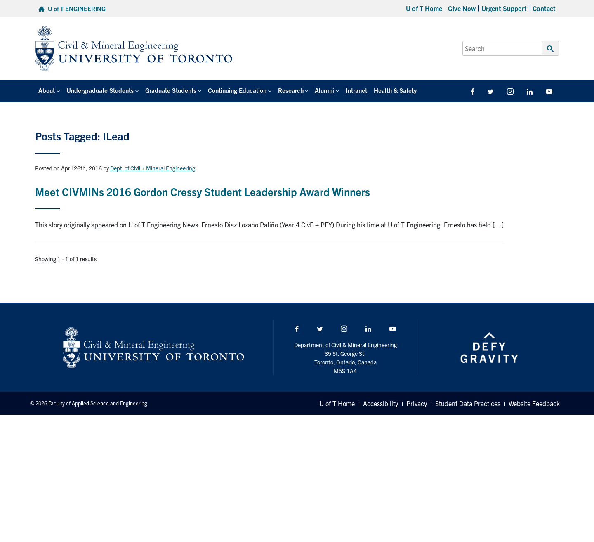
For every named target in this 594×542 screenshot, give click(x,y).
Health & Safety (395, 90)
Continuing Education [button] (237, 90)
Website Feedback (534, 403)
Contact (544, 8)
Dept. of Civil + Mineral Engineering (152, 168)
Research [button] (291, 90)
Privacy (416, 403)
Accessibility (380, 403)
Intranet (356, 90)
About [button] (46, 90)
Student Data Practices (467, 403)
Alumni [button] (324, 90)
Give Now (462, 8)
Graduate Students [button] (170, 90)
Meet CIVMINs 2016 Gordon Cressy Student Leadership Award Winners (202, 191)
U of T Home (424, 8)
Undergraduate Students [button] (100, 90)
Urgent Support (504, 8)
